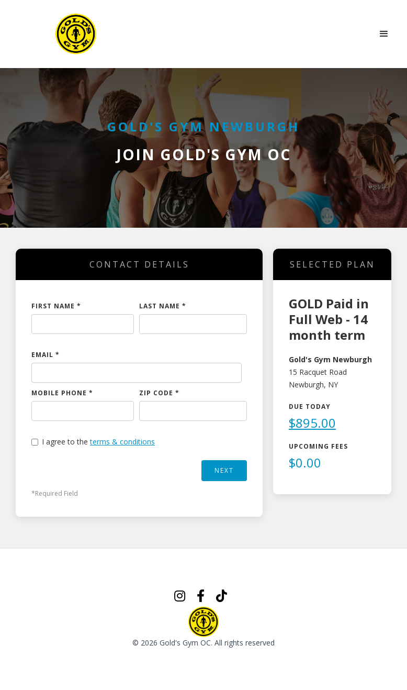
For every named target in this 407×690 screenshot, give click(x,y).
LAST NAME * (162, 306)
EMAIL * (45, 354)
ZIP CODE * (159, 392)
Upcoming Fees (318, 446)
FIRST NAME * (56, 306)
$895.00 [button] (312, 423)
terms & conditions (122, 442)
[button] (384, 34)
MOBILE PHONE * (62, 392)
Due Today (310, 406)
